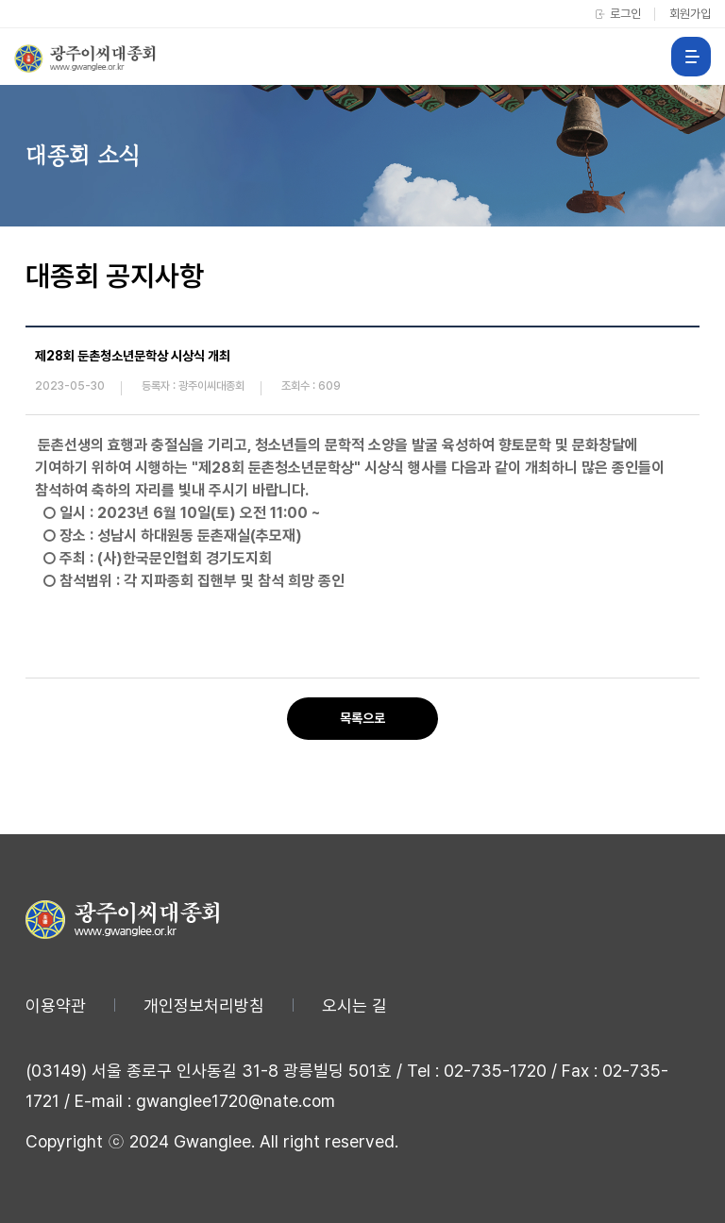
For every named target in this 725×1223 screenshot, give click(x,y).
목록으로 (362, 718)
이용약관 (55, 1005)
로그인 (625, 14)
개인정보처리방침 (203, 1005)
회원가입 (690, 14)
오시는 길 (354, 1005)
